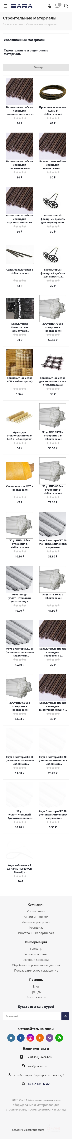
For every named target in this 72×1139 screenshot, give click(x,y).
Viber (49, 1038)
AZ (48, 1084)
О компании (36, 911)
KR (39, 1084)
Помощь (36, 949)
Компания (36, 904)
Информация (36, 942)
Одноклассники (40, 1038)
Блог (36, 986)
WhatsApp (59, 1038)
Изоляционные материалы (24, 40)
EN (43, 1084)
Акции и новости (36, 917)
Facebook (21, 1038)
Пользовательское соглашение (36, 970)
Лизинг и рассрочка (36, 922)
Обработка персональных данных (36, 965)
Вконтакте (11, 1038)
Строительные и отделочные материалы (26, 52)
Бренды (36, 992)
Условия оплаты (36, 954)
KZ (29, 1084)
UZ (34, 1084)
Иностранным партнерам (36, 933)
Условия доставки (36, 960)
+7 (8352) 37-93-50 (39, 1057)
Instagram (30, 1038)
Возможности (36, 997)
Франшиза (36, 927)
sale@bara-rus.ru (39, 1066)
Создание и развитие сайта (31, 1129)
